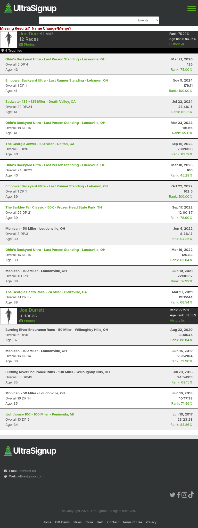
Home (47, 522)
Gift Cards (62, 522)
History (176, 44)
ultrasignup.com (31, 476)
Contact (113, 522)
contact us (27, 471)
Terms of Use (132, 522)
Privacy (151, 522)
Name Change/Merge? (51, 28)
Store (89, 522)
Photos (27, 44)
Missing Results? (15, 28)
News (77, 522)
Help (100, 522)
